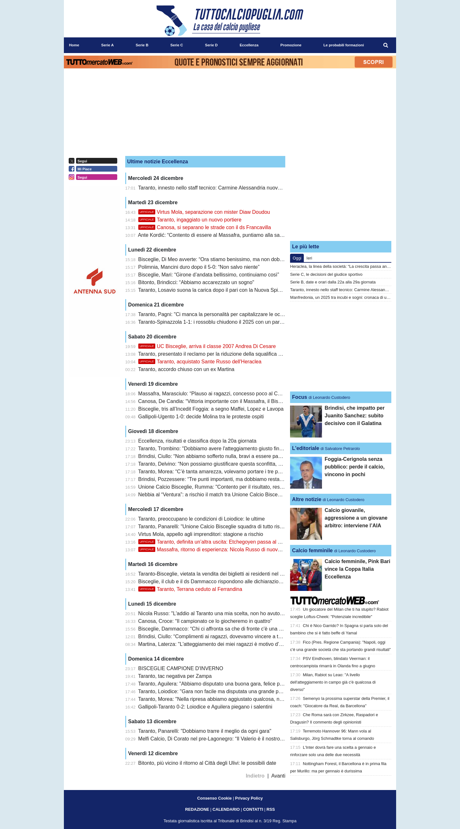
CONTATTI (253, 809)
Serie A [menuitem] (107, 45)
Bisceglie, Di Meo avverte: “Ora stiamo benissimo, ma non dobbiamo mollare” (226, 259)
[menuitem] (386, 45)
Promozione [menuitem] (291, 45)
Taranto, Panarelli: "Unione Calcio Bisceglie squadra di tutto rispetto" (215, 526)
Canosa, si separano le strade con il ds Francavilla (204, 227)
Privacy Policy (249, 798)
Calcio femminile (312, 550)
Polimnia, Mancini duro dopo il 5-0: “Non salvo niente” (199, 267)
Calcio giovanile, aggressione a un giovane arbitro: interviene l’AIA (356, 517)
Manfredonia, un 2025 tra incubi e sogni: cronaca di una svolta (346, 297)
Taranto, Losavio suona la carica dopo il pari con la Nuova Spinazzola (216, 290)
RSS (270, 809)
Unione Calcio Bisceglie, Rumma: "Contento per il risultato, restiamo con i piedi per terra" (238, 487)
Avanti (278, 776)
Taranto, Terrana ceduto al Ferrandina (190, 589)
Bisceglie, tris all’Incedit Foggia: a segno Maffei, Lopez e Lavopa (211, 409)
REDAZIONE (197, 809)
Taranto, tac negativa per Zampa (174, 676)
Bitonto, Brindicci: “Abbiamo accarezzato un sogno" (196, 282)
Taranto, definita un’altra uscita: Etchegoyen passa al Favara (216, 542)
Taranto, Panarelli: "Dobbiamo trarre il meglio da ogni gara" (204, 731)
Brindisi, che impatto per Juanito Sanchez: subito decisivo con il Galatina (355, 415)
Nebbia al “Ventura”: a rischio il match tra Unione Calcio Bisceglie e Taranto (223, 494)
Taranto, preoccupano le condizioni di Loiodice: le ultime (201, 519)
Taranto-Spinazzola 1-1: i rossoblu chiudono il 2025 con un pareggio (215, 322)
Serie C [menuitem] (176, 45)
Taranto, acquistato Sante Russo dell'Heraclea (200, 361)
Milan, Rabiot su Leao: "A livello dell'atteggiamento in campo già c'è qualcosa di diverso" (332, 682)
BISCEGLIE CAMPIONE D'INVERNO (180, 668)
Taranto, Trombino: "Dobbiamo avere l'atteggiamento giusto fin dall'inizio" (220, 448)
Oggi (297, 258)
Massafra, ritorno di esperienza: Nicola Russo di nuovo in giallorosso (225, 549)
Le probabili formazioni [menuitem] (344, 45)
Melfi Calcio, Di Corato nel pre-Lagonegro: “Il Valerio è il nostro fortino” (217, 738)
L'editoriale (305, 448)
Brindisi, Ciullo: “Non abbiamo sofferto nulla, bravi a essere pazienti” (215, 456)
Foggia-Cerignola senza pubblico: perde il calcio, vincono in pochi (355, 466)
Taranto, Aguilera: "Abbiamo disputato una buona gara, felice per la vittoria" (223, 683)
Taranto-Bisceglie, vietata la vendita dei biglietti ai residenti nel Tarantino (219, 574)
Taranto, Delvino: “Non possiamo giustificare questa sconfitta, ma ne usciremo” (227, 464)
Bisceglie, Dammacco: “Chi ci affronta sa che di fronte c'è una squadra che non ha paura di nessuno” (252, 628)
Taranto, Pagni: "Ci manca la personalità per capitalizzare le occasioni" (218, 314)
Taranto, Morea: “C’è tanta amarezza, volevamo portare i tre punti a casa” (221, 471)
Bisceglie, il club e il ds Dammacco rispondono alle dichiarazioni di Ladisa (221, 581)
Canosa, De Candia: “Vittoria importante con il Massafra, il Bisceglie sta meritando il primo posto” (247, 401)
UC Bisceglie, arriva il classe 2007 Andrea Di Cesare (207, 346)
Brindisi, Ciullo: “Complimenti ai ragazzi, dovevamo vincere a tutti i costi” (219, 636)
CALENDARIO (226, 809)
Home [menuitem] (74, 45)
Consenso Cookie (214, 798)
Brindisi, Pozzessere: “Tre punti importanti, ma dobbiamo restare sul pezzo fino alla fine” (238, 479)
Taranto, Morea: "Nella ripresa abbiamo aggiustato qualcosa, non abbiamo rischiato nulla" (239, 699)
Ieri (309, 258)
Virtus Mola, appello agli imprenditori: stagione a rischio (200, 534)
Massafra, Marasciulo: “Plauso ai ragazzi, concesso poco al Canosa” (216, 393)
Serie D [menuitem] (211, 45)
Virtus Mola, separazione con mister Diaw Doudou (204, 212)
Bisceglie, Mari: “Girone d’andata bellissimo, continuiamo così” (208, 274)
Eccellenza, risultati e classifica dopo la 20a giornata (197, 441)
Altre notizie (306, 499)
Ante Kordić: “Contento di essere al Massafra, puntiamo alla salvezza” (217, 235)
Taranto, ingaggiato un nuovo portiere (189, 219)
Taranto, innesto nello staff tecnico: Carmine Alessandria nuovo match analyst (225, 187)
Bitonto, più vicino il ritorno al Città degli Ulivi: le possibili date (207, 763)
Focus (299, 397)
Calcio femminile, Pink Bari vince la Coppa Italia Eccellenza (357, 569)
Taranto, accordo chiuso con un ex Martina (186, 369)
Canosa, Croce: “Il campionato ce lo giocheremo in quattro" (205, 621)
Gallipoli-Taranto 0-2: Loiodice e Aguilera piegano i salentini (205, 706)
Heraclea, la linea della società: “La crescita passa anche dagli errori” (352, 266)
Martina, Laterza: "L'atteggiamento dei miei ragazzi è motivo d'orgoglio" (218, 644)
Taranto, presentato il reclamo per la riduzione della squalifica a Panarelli (220, 354)
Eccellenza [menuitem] (249, 45)
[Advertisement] (341, 196)
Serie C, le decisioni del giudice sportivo (326, 274)
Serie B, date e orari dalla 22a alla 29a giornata (333, 282)
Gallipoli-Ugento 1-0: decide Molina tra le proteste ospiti (201, 416)
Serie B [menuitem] (142, 45)
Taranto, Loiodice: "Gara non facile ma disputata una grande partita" (215, 691)
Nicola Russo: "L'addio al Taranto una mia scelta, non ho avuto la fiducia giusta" (228, 613)
